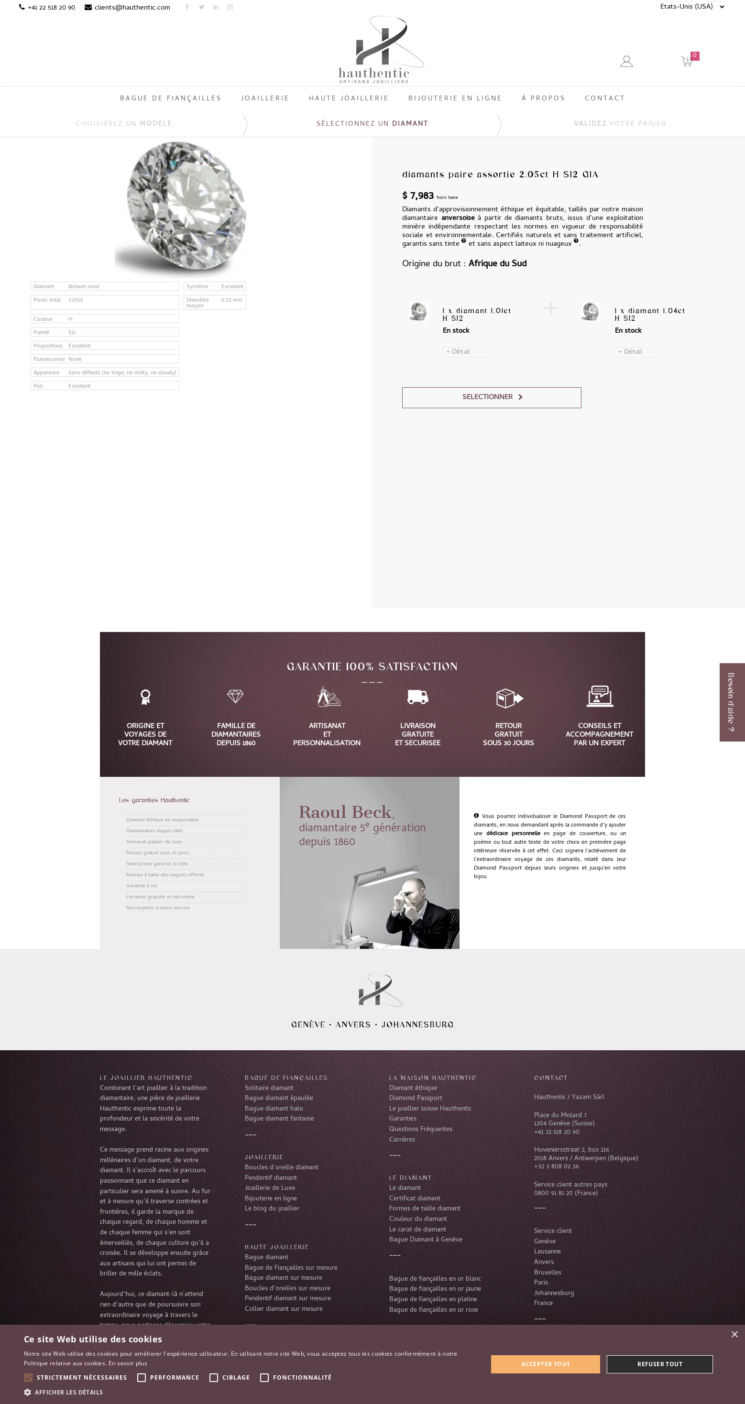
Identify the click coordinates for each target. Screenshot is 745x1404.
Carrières (402, 1140)
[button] (249, 1392)
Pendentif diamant (271, 1178)
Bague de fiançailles (286, 1077)
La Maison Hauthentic (433, 1077)
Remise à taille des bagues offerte (165, 875)
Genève (308, 1024)
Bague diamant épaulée (279, 1098)
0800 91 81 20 (553, 1193)
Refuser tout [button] (659, 1364)
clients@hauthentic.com (132, 8)
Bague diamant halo (274, 1109)
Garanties (402, 1119)
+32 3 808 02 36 (556, 1167)
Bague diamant (266, 1257)
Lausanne (547, 1252)
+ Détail (458, 352)
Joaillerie (264, 1157)
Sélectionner (487, 397)
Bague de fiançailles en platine (433, 1300)
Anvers (354, 1024)
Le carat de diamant (417, 1230)
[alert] (372, 1364)
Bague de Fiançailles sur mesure (291, 1268)
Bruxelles (547, 1273)
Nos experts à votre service (158, 908)
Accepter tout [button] (545, 1364)
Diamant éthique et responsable (162, 820)
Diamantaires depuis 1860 (154, 831)
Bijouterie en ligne (271, 1199)
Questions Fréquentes (420, 1129)
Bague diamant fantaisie (279, 1119)
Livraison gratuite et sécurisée (160, 897)
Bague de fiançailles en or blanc (435, 1279)
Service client (553, 1231)
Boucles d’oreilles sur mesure (287, 1289)
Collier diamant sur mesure (284, 1309)
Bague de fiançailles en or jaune (435, 1289)
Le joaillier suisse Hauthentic (430, 1109)
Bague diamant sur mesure (283, 1278)
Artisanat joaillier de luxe (154, 842)
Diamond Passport (415, 1098)
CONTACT (551, 1077)
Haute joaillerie (277, 1247)
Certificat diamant (414, 1199)
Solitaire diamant (269, 1088)
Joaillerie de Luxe (270, 1188)
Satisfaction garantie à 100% (156, 864)
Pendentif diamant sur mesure (288, 1299)
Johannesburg (418, 1024)
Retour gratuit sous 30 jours (157, 853)
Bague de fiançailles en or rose (433, 1310)
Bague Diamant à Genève (425, 1240)
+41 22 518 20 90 (51, 8)
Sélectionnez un (372, 124)
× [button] (734, 1335)
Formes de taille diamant (424, 1209)
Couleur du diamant (418, 1219)
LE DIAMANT (410, 1177)
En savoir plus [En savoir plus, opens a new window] (128, 1363)
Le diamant (405, 1188)
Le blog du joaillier (272, 1209)
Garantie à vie (141, 886)
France (543, 1303)
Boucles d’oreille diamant (281, 1168)
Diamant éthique (413, 1088)
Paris (541, 1283)
